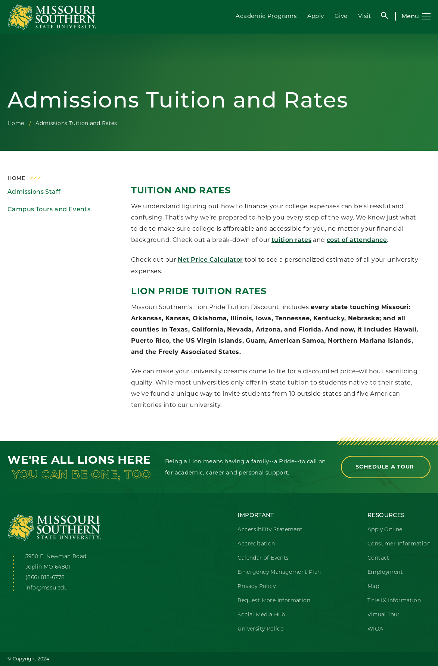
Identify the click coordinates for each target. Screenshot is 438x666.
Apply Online (385, 529)
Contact (378, 557)
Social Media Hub (261, 614)
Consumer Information (399, 543)
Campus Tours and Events (48, 209)
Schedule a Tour (385, 466)
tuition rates (291, 240)
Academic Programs (266, 15)
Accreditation (256, 543)
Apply (315, 15)
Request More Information (273, 600)
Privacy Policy (256, 586)
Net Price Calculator (210, 260)
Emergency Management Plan (279, 572)
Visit (364, 15)
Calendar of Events (263, 557)
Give (341, 15)
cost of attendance (357, 240)
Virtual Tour (383, 614)
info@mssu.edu (46, 587)
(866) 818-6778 (45, 577)
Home (15, 123)
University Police (260, 628)
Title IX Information (394, 600)
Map (373, 586)
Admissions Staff (33, 191)
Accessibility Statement (269, 529)
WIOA (375, 628)
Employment (385, 572)
